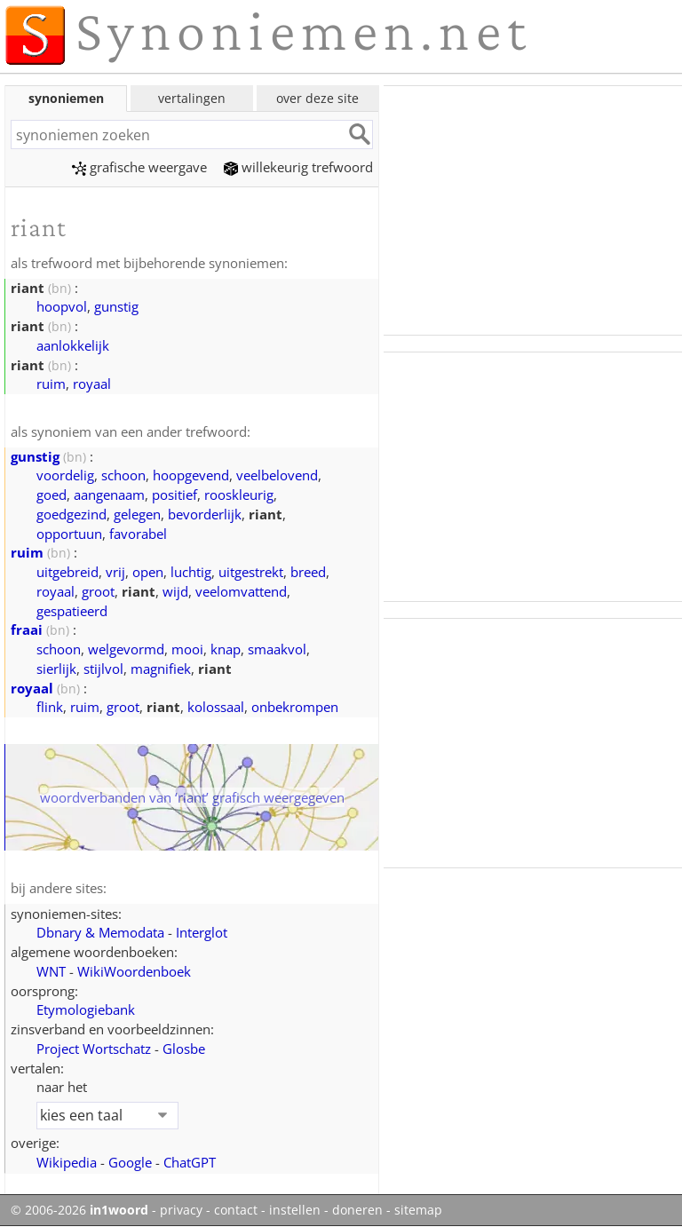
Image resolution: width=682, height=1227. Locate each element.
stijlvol (103, 668)
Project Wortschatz (93, 1048)
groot (98, 591)
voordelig (65, 475)
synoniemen (66, 98)
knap (225, 649)
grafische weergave (139, 167)
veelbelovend (277, 475)
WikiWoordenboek (134, 971)
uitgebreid (67, 572)
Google (130, 1162)
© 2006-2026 (79, 1210)
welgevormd (126, 649)
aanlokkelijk (72, 345)
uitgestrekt (250, 572)
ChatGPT (189, 1162)
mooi (187, 649)
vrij (115, 572)
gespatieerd (71, 611)
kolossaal (215, 707)
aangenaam (109, 494)
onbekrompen (294, 707)
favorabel (138, 533)
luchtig (190, 572)
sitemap (418, 1210)
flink (49, 707)
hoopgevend (191, 475)
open (147, 572)
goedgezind (71, 514)
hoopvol (61, 306)
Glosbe (184, 1048)
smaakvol (277, 649)
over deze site (317, 98)
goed (51, 494)
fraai (27, 629)
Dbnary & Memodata (100, 932)
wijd (175, 591)
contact (236, 1210)
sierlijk (56, 668)
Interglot (201, 932)
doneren (357, 1210)
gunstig (116, 306)
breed (308, 572)
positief (174, 494)
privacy (181, 1210)
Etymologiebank (85, 1009)
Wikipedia (66, 1162)
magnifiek (161, 668)
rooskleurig (239, 494)
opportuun (69, 533)
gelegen (137, 514)
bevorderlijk (205, 514)
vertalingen (192, 98)
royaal (92, 383)
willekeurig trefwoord (298, 167)
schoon (123, 475)
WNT (51, 971)
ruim (51, 383)
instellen (295, 1210)
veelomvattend (241, 591)
